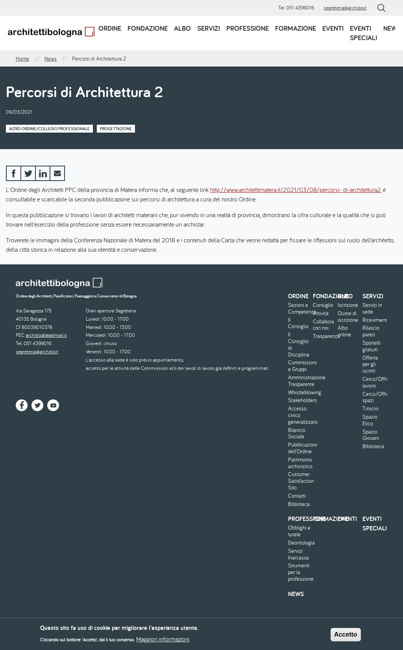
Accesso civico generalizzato (299, 415)
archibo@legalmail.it (46, 335)
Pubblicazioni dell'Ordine (299, 448)
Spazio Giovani (370, 435)
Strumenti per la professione (299, 572)
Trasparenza (324, 336)
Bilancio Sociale (296, 433)
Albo (182, 28)
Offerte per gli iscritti (370, 364)
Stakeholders (299, 400)
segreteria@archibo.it (345, 7)
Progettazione (116, 128)
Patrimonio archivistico (299, 463)
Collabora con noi (323, 325)
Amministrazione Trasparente (299, 381)
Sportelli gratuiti (371, 346)
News (392, 28)
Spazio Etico (369, 420)
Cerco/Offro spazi (373, 397)
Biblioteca (299, 504)
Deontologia (299, 542)
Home (22, 58)
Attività (321, 313)
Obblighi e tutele (299, 531)
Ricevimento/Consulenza (373, 320)
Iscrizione (348, 305)
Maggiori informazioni (162, 640)
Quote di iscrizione (348, 316)
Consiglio (323, 305)
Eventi (333, 28)
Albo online (344, 331)
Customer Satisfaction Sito (299, 481)
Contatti (297, 496)
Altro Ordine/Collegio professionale (49, 128)
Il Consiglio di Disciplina (298, 344)
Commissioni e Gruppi (299, 366)
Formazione (295, 28)
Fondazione (148, 28)
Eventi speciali (363, 33)
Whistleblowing (299, 392)
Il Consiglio (298, 323)
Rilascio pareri (370, 331)
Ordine (109, 28)
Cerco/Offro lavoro (373, 382)
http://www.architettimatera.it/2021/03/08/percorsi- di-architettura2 (295, 190)
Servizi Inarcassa (298, 554)
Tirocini (370, 408)
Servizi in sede (372, 308)
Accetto (345, 636)
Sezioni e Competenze (299, 308)
